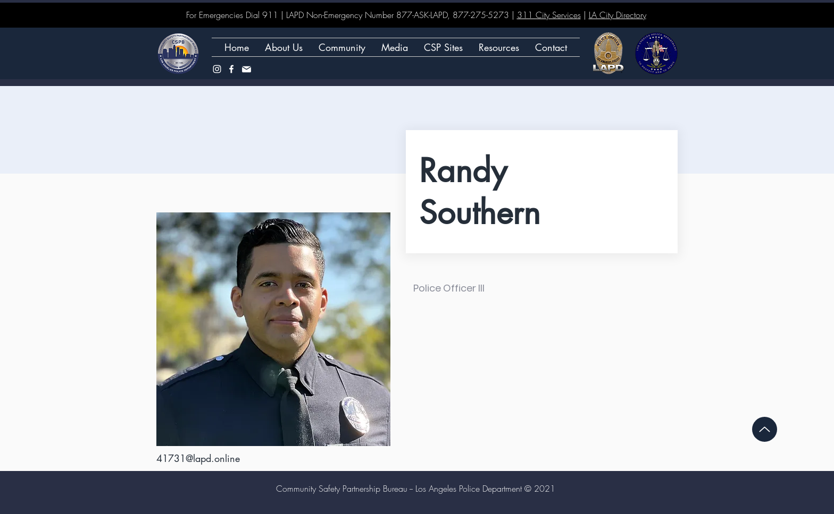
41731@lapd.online (198, 458)
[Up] (764, 429)
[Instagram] (217, 69)
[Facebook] (231, 69)
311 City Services (549, 15)
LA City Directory (617, 15)
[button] (443, 47)
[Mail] (246, 69)
